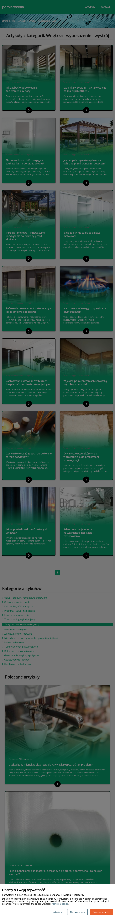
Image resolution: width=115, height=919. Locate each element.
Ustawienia (57, 912)
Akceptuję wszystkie (101, 912)
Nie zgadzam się (77, 912)
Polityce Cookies (59, 903)
